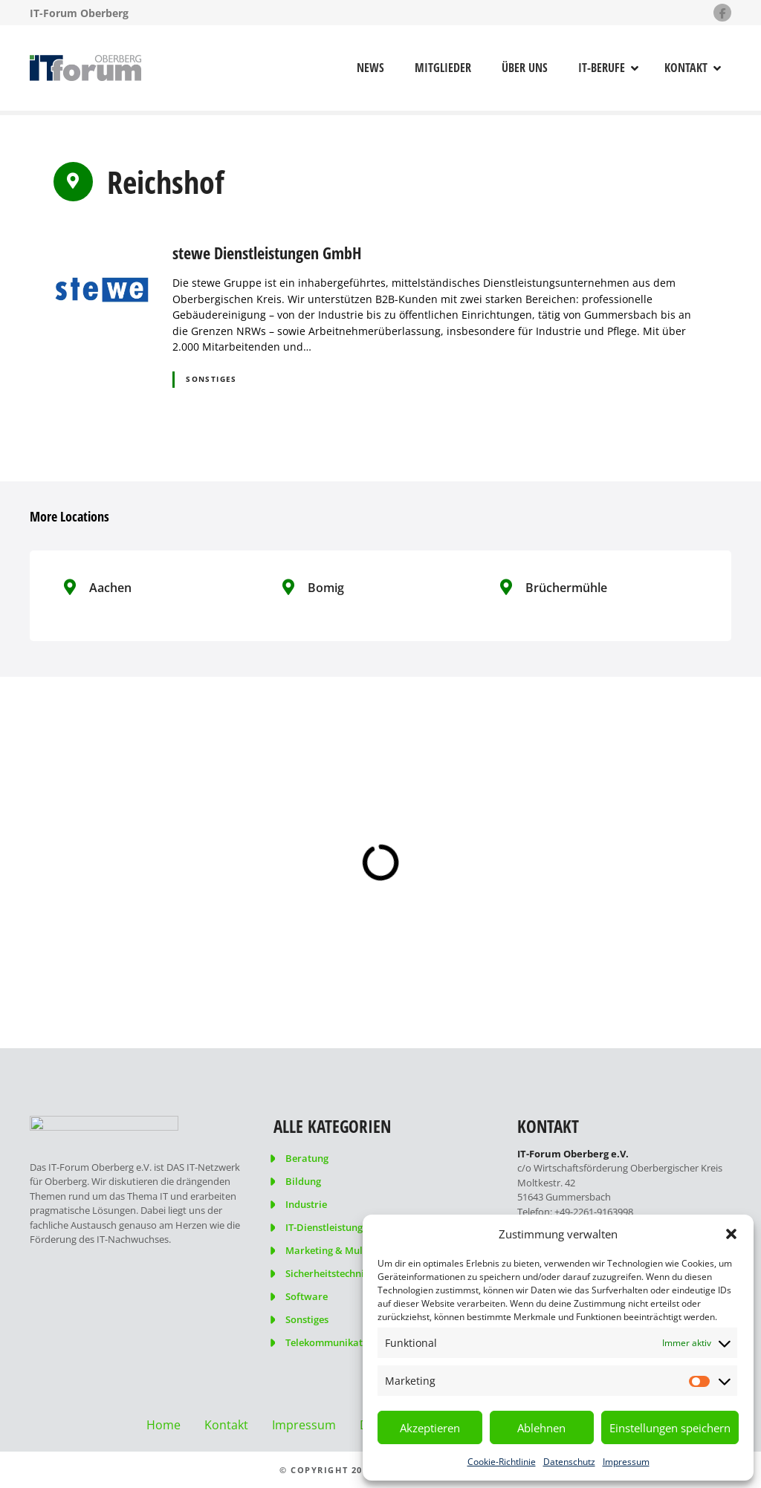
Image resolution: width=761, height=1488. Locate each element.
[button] (731, 1234)
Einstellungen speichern (670, 1427)
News (370, 67)
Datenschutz (569, 1461)
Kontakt (685, 67)
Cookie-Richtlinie (501, 1461)
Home (163, 1425)
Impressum (626, 1461)
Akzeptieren (430, 1427)
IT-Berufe (601, 67)
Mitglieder (443, 67)
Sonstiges (211, 379)
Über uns (525, 67)
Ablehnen (541, 1427)
